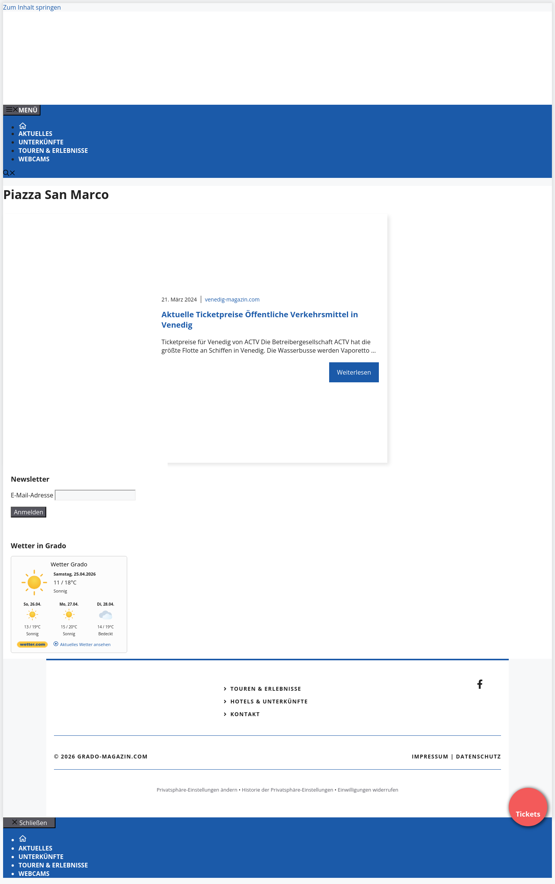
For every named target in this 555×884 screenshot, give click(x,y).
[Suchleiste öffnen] (9, 173)
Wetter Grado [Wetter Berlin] (69, 564)
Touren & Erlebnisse (53, 150)
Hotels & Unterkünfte (269, 701)
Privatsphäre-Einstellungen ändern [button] (196, 789)
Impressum (430, 756)
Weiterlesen (354, 372)
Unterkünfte (41, 142)
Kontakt (245, 714)
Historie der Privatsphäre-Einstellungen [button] (287, 789)
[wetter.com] (32, 646)
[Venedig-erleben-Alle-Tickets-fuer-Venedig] (158, 90)
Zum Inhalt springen (32, 7)
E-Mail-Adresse (32, 495)
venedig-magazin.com (232, 299)
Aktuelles (35, 133)
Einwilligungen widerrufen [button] (368, 789)
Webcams (33, 159)
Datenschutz (478, 756)
